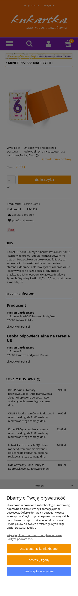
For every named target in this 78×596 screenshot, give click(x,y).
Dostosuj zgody (39, 560)
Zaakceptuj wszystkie (39, 571)
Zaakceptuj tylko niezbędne (39, 548)
